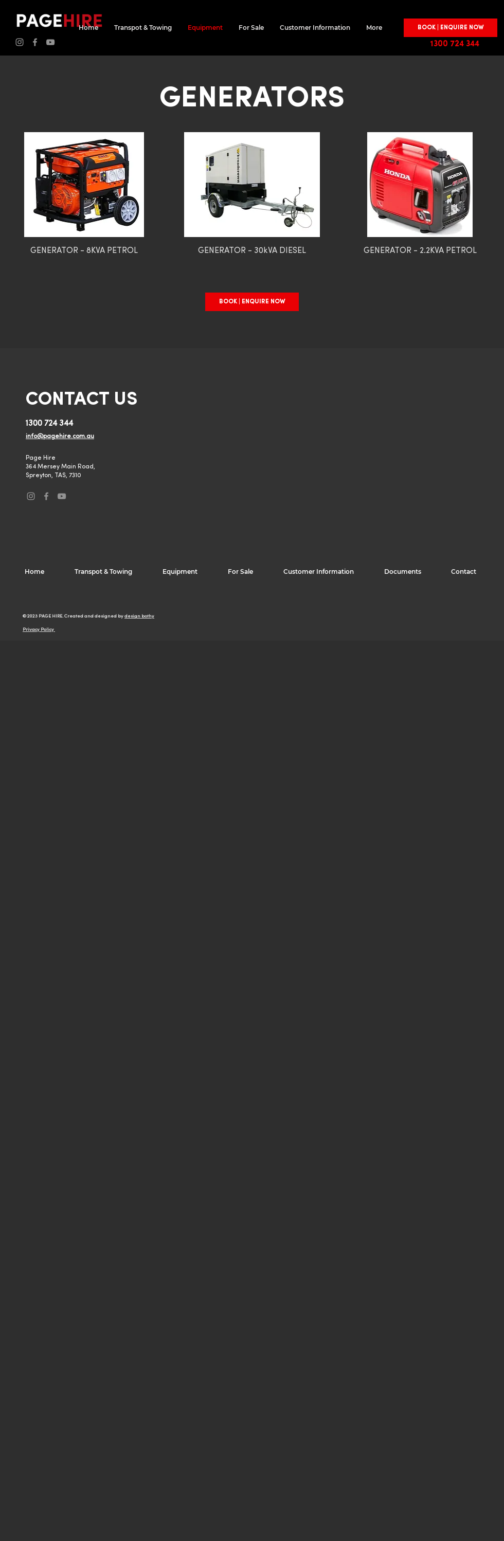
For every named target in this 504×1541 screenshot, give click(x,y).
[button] (450, 28)
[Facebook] (35, 42)
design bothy (139, 616)
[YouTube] (50, 42)
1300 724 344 (454, 44)
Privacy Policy (39, 629)
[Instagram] (19, 42)
